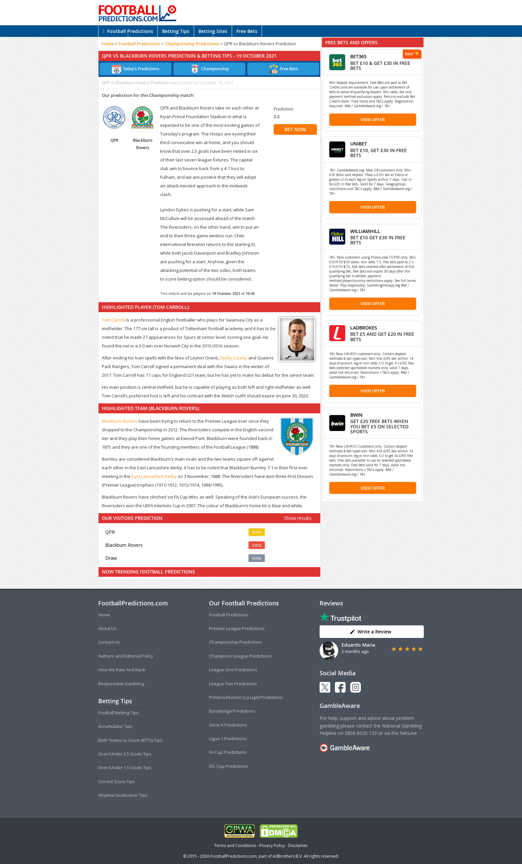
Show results (298, 518)
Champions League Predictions (240, 656)
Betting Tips (175, 31)
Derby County (233, 358)
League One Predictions (233, 670)
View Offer (373, 119)
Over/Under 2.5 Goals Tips (124, 754)
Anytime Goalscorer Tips (122, 795)
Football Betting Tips (118, 713)
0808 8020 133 (361, 733)
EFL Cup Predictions (228, 766)
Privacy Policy (272, 845)
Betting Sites (212, 31)
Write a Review (370, 631)
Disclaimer (298, 845)
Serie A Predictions (228, 725)
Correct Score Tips (116, 781)
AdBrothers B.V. (288, 856)
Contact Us (109, 642)
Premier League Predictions (237, 628)
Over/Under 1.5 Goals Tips (124, 767)
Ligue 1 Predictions (228, 739)
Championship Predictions (192, 44)
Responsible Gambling (121, 684)
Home (108, 44)
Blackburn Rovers (119, 421)
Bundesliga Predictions (232, 711)
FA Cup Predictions (227, 752)
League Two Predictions (233, 684)
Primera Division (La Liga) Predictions (246, 697)
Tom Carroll (113, 320)
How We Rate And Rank (121, 670)
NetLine (408, 733)
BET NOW (295, 129)
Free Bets (246, 31)
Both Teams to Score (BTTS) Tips (130, 740)
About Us (107, 628)
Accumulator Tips (115, 726)
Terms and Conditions (235, 845)
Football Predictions (128, 31)
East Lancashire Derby (154, 476)
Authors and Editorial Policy (125, 656)
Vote (257, 532)
